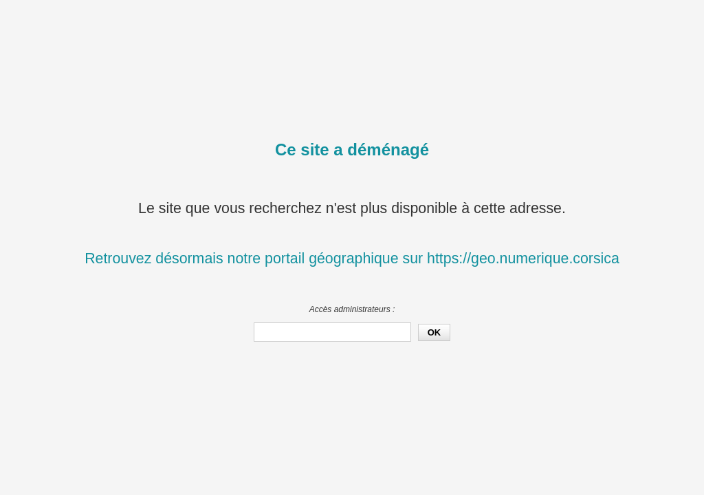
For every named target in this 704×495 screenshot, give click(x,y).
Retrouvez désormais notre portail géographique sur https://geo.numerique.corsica (352, 258)
